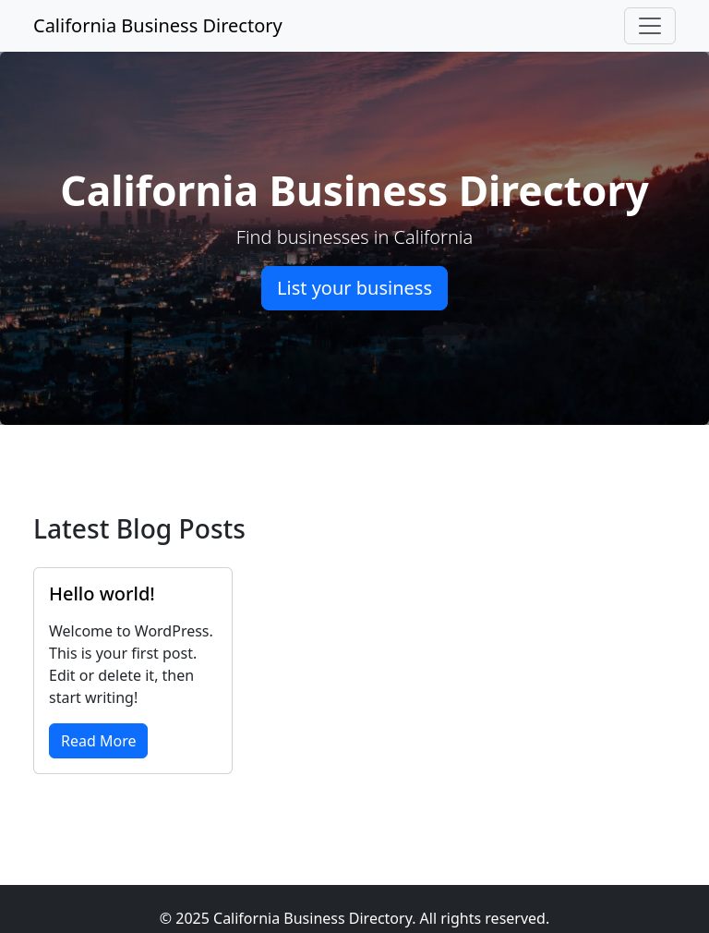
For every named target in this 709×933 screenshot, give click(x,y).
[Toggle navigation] (650, 25)
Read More (98, 741)
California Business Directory (157, 25)
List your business (354, 287)
